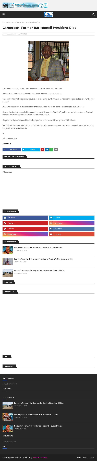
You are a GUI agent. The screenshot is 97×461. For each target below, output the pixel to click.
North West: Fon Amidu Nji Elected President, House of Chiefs (38, 247)
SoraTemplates (15, 457)
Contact (91, 457)
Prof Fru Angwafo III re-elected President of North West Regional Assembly (43, 259)
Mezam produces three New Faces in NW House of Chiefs (36, 414)
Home (5, 22)
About (85, 457)
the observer (9, 34)
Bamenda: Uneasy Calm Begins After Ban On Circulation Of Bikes (39, 270)
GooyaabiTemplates (40, 457)
